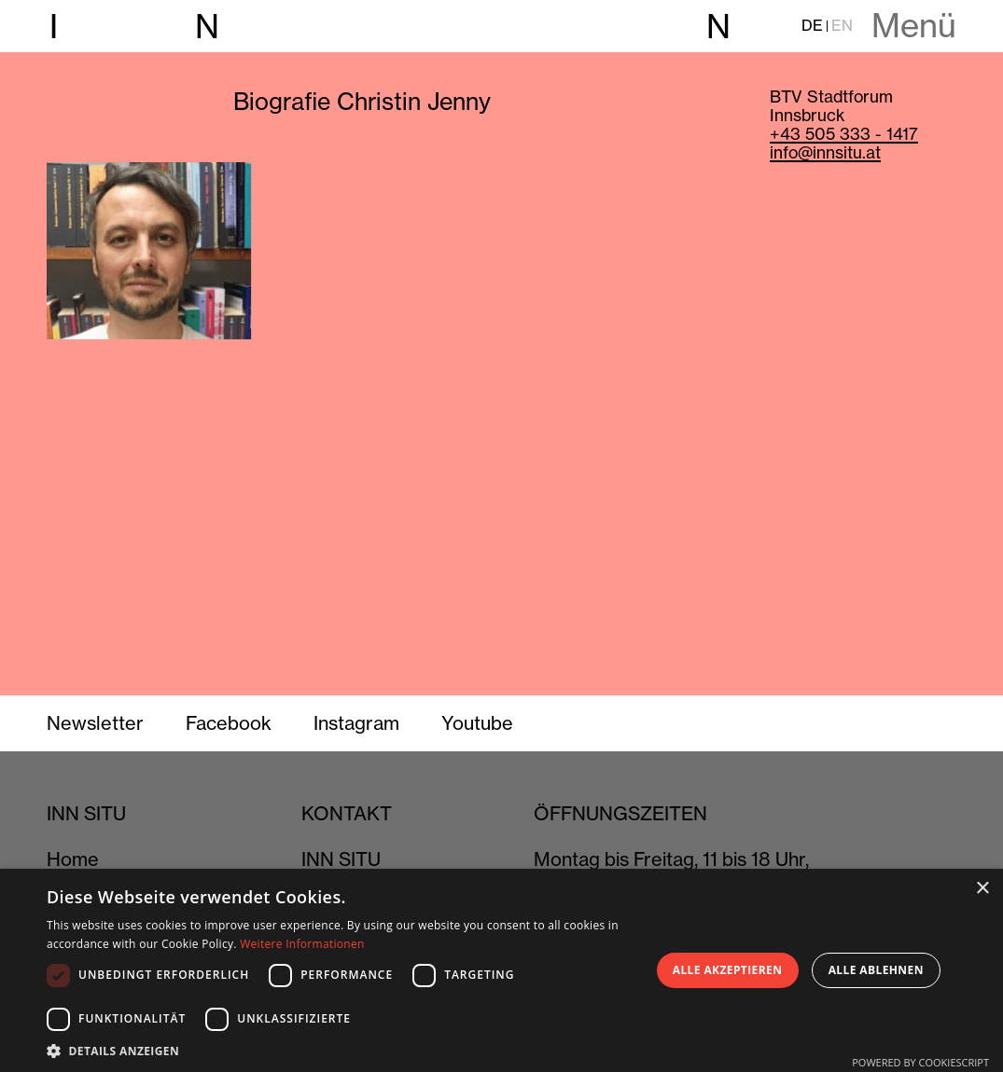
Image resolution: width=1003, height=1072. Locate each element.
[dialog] (501, 970)
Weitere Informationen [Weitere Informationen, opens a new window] (302, 944)
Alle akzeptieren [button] (728, 970)
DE (812, 25)
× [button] (982, 889)
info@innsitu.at (825, 152)
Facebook (229, 723)
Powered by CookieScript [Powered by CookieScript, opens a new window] (920, 1062)
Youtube (477, 723)
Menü (913, 26)
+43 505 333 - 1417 (844, 134)
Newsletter (95, 723)
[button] (339, 1049)
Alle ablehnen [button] (876, 970)
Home (73, 859)
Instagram (356, 723)
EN (842, 25)
